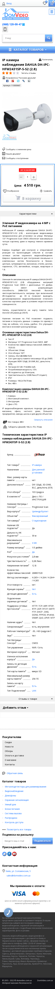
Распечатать (47, 59)
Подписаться (42, 840)
